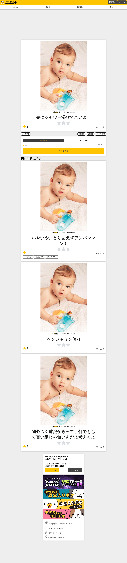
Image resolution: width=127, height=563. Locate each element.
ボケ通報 (81, 134)
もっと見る (63, 151)
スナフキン (100, 145)
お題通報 (90, 134)
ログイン (122, 2)
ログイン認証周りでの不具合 (63, 536)
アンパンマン (51, 257)
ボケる (47, 7)
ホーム (15, 7)
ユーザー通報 (100, 134)
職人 (111, 7)
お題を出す (79, 7)
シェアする (25, 134)
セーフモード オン (52, 470)
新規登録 (112, 2)
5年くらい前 (100, 127)
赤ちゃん (28, 257)
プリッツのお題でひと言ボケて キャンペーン (63, 523)
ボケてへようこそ (75, 470)
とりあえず (39, 257)
